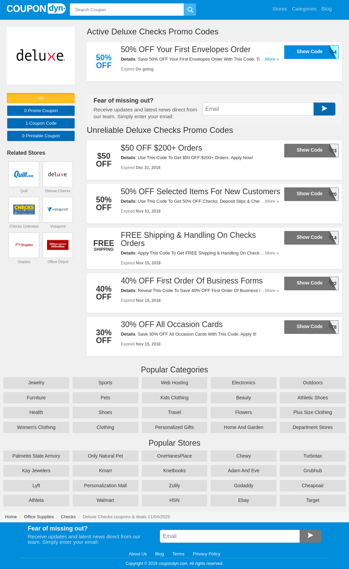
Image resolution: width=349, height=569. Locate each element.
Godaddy (243, 485)
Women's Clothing (36, 427)
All (41, 98)
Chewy (243, 456)
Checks (68, 516)
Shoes (105, 412)
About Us (137, 553)
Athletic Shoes (313, 397)
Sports (105, 382)
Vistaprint (58, 226)
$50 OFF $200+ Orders (161, 148)
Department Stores (313, 427)
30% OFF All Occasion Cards (172, 324)
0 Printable (41, 135)
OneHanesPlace (174, 456)
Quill (24, 191)
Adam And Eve (243, 470)
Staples (24, 262)
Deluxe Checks (58, 191)
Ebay (243, 500)
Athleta (36, 500)
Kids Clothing (175, 397)
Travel (174, 412)
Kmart (105, 470)
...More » (270, 59)
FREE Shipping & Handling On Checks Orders (188, 239)
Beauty (243, 397)
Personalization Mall (105, 485)
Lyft (36, 485)
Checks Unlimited (24, 226)
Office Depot (57, 262)
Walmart (105, 500)
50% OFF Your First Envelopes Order (186, 49)
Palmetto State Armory (36, 456)
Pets (105, 397)
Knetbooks (174, 470)
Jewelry (36, 382)
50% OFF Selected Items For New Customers (200, 191)
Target (312, 500)
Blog (159, 553)
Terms (178, 553)
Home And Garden (243, 427)
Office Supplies (39, 516)
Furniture (36, 397)
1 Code (41, 123)
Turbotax (312, 456)
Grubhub (312, 470)
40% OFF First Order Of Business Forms (192, 281)
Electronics (243, 382)
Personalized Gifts (174, 427)
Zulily (174, 485)
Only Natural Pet (105, 456)
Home (11, 516)
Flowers (243, 412)
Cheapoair (313, 485)
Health (36, 412)
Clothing (105, 427)
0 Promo (41, 110)
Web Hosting (174, 382)
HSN (174, 500)
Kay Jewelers (36, 470)
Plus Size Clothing (312, 412)
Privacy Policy (207, 553)
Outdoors (313, 382)
